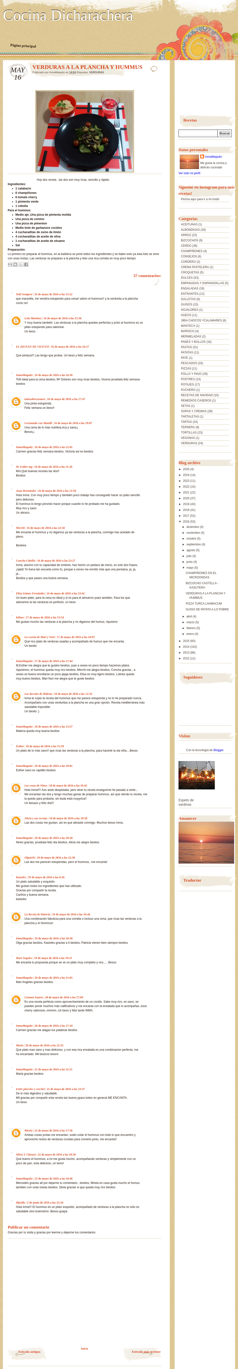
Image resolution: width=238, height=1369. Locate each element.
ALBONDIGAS (190, 229)
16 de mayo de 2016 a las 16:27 (70, 346)
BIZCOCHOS (189, 240)
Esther (20, 746)
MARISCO (187, 331)
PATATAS (187, 352)
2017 (186, 515)
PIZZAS (186, 368)
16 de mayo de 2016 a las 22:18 (46, 528)
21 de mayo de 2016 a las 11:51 (53, 1069)
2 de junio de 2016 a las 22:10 (45, 1202)
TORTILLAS (189, 432)
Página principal (23, 45)
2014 (186, 646)
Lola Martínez (32, 318)
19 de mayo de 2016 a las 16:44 (71, 914)
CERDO (186, 245)
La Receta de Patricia (37, 914)
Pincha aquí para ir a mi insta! (200, 199)
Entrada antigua (29, 1351)
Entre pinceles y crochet (30, 1089)
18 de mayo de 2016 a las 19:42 (68, 785)
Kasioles (21, 877)
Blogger (218, 750)
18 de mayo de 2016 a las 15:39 (45, 746)
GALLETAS (188, 299)
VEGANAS (188, 438)
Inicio (84, 1348)
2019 (186, 504)
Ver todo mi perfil (189, 173)
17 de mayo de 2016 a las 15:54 (45, 617)
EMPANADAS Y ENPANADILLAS (202, 283)
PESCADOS (189, 363)
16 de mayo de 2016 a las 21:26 (53, 466)
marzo (190, 622)
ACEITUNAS (189, 224)
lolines (20, 617)
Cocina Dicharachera (68, 15)
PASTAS (186, 347)
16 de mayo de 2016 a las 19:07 (73, 423)
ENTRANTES (190, 293)
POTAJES (187, 384)
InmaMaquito (24, 375)
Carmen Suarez (33, 997)
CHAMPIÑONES (191, 251)
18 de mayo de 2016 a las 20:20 (54, 838)
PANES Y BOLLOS (193, 342)
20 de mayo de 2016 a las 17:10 (54, 1025)
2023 (186, 481)
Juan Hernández (26, 490)
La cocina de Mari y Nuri (39, 637)
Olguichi (29, 857)
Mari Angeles (24, 958)
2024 (186, 475)
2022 (186, 486)
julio (189, 556)
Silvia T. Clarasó (26, 1154)
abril (189, 616)
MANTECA (188, 326)
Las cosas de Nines (35, 785)
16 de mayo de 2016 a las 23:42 (66, 593)
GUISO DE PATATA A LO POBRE (207, 609)
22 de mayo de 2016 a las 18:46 (54, 1178)
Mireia (28, 1130)
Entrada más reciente (146, 1351)
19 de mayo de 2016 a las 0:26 (46, 877)
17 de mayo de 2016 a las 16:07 (76, 637)
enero (190, 634)
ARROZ (186, 235)
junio (189, 562)
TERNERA (188, 427)
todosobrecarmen (34, 399)
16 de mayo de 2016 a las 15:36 (63, 318)
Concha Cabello (25, 560)
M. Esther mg (24, 466)
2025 (186, 469)
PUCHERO (188, 390)
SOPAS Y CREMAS (194, 411)
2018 (186, 510)
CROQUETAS (190, 272)
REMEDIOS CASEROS (196, 400)
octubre (191, 538)
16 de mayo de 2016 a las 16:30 (54, 375)
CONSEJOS (189, 256)
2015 (186, 641)
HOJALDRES (189, 310)
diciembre (193, 527)
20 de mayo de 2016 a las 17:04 (64, 997)
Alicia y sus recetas (35, 818)
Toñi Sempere (24, 294)
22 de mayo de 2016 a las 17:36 (54, 1130)
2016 (186, 521)
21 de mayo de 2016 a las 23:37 (66, 1089)
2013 (186, 652)
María (19, 1045)
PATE (184, 358)
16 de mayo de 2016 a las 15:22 (53, 294)
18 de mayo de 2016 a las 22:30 (56, 857)
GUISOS (186, 304)
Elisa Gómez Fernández (30, 593)
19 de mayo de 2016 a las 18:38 (54, 938)
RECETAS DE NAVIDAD (197, 395)
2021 (186, 492)
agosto (191, 550)
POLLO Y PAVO (191, 374)
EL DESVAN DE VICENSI (32, 346)
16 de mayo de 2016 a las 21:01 (54, 447)
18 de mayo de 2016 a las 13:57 (54, 726)
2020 (186, 498)
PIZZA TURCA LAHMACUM (204, 603)
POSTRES (188, 379)
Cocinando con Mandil (38, 423)
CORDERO (188, 261)
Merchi (20, 528)
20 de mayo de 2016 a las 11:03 (53, 977)
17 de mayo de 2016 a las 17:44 (54, 661)
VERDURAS (96, 72)
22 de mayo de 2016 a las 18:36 (57, 1154)
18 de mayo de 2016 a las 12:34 (73, 694)
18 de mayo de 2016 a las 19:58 (68, 818)
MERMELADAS (191, 336)
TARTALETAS (190, 416)
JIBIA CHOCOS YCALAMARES (201, 320)
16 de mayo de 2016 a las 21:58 (57, 490)
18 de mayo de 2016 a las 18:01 (54, 766)
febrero (191, 628)
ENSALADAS (189, 288)
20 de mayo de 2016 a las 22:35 (44, 1045)
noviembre (193, 532)
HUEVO (186, 315)
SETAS (185, 406)
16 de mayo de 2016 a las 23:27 (56, 560)
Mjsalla (20, 1202)
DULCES (187, 277)
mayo (190, 567)
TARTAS (186, 422)
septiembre (194, 544)
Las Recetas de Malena (38, 694)
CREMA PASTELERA (195, 267)
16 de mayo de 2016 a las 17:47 (66, 399)
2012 (186, 658)
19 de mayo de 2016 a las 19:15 (53, 958)
